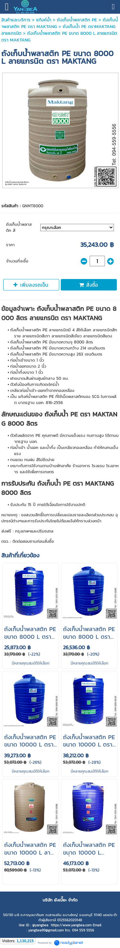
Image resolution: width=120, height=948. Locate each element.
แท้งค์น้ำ (43, 20)
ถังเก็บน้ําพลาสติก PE (77, 20)
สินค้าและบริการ (15, 20)
